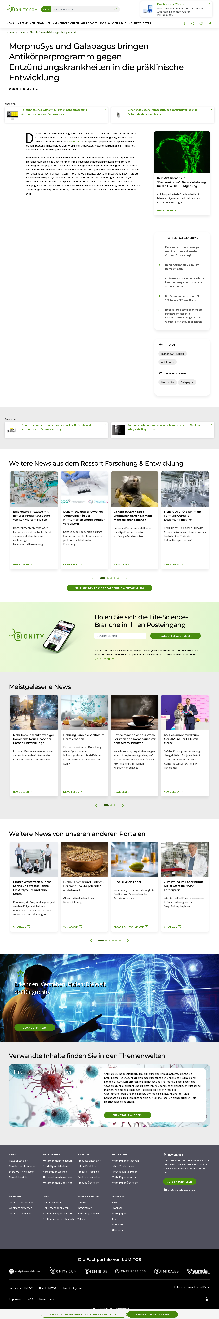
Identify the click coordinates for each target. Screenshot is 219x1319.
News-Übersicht (18, 1177)
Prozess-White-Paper (124, 1171)
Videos (81, 1219)
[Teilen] (192, 24)
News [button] (10, 23)
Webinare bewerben (20, 1208)
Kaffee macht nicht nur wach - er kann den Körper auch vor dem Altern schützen (184, 282)
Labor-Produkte (86, 1166)
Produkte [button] (44, 23)
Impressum (15, 1299)
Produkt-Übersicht (88, 1182)
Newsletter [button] (142, 23)
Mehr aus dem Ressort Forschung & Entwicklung (109, 588)
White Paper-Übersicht (125, 1182)
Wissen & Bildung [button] (120, 23)
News (115, 1202)
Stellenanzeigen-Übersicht (59, 1219)
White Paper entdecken (125, 1160)
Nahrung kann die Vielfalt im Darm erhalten (182, 266)
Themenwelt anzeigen (127, 1115)
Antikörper (73, 141)
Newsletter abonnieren (175, 635)
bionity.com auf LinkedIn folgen (179, 1190)
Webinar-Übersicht (20, 1213)
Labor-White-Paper (123, 1166)
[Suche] (116, 10)
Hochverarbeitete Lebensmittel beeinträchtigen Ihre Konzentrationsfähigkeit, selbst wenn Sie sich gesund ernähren (184, 315)
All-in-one (118, 1230)
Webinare (117, 1224)
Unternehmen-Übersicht (57, 1182)
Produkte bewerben (88, 1177)
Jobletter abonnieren (56, 1208)
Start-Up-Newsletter (21, 1171)
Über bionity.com (72, 1288)
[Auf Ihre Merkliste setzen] (183, 24)
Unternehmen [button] (25, 23)
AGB (30, 1299)
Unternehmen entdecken (58, 1160)
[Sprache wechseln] (201, 24)
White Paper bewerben (125, 1177)
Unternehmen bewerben (57, 1177)
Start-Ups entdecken (55, 1166)
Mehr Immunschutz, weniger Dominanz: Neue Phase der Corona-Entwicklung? (182, 251)
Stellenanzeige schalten (57, 1213)
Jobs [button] (102, 23)
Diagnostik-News (35, 1027)
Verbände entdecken (55, 1171)
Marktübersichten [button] (66, 23)
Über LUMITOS (47, 1288)
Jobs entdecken (52, 1202)
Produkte (117, 1208)
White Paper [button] (89, 23)
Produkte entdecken (89, 1160)
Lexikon (81, 1202)
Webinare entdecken (21, 1202)
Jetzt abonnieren (179, 1181)
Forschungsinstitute (89, 1213)
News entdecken (18, 1160)
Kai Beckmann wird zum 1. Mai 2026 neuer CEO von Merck (183, 298)
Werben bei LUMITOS (21, 1288)
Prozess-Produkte (88, 1171)
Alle (45, 9)
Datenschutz (46, 1299)
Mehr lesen (104, 659)
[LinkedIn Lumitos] (207, 1299)
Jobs (114, 1219)
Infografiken (84, 1208)
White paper (119, 1213)
